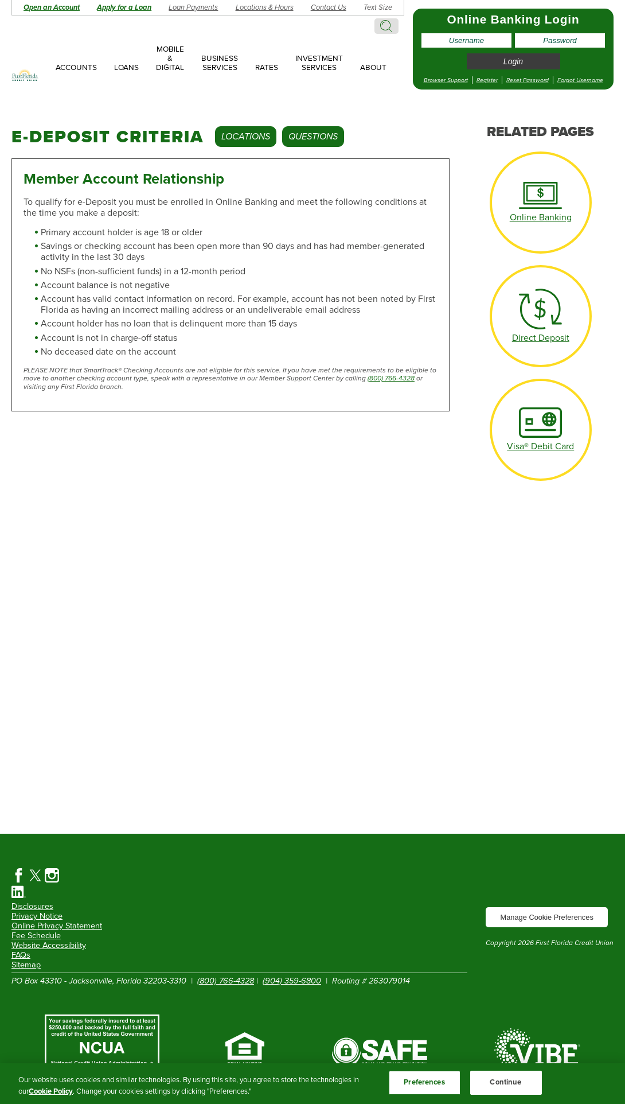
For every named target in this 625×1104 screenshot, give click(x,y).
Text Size (378, 7)
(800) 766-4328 (391, 378)
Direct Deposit (540, 338)
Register (487, 80)
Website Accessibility (48, 945)
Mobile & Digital (170, 58)
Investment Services (319, 63)
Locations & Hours (265, 7)
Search (386, 26)
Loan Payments (193, 7)
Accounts (76, 67)
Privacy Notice (36, 916)
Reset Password (527, 80)
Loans (126, 67)
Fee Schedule (36, 935)
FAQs (20, 955)
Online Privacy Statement (56, 926)
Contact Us (328, 7)
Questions (313, 136)
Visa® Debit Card (540, 446)
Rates (266, 67)
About (373, 67)
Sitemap (26, 965)
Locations (245, 136)
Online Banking (541, 217)
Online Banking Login (513, 19)
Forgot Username (580, 80)
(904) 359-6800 (292, 981)
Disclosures (32, 906)
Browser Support (446, 80)
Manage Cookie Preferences (547, 917)
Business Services (219, 63)
